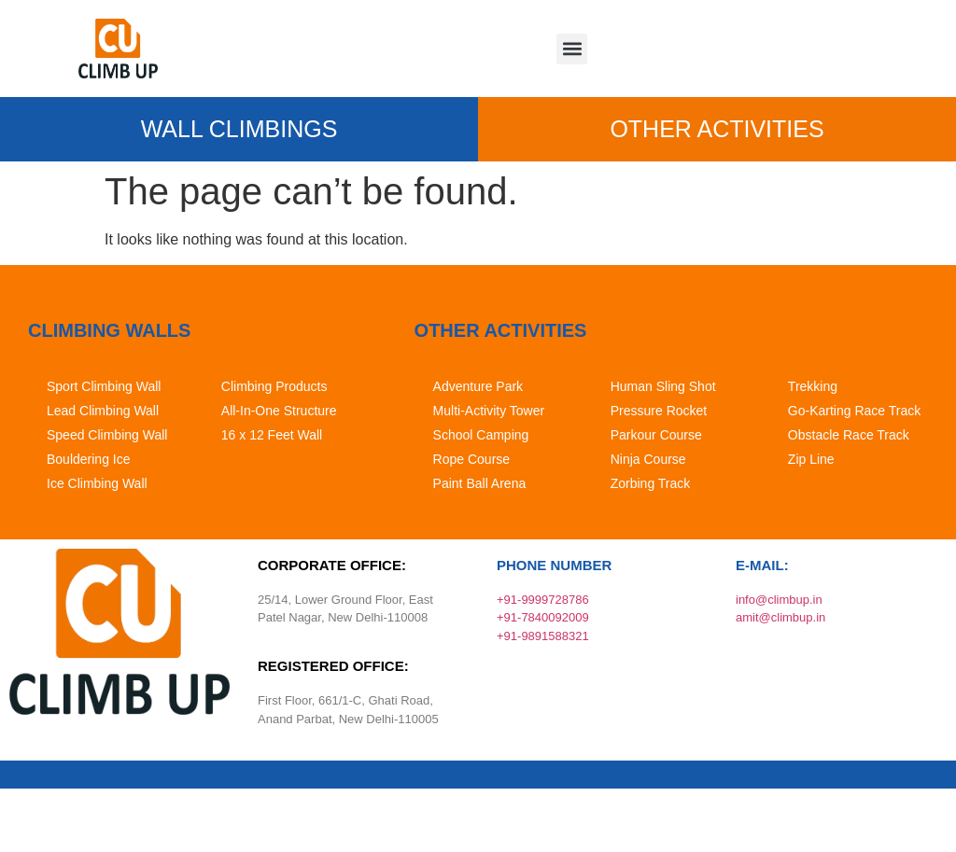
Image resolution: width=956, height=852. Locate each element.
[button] (571, 49)
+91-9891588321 (543, 636)
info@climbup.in (779, 600)
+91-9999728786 (543, 600)
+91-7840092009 (543, 617)
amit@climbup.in (780, 617)
